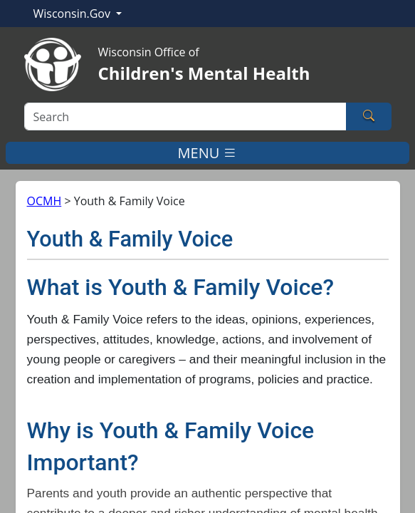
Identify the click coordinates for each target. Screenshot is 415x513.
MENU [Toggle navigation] (208, 152)
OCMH (44, 201)
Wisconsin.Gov (73, 13)
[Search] (185, 116)
